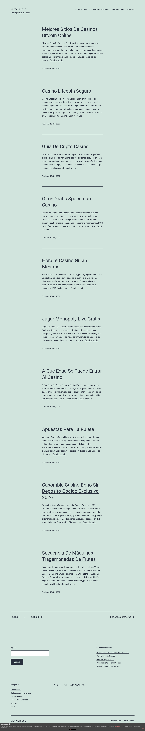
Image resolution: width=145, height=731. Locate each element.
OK (143, 728)
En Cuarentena (118, 9)
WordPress (129, 721)
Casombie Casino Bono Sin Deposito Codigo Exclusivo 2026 (71, 491)
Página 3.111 (36, 617)
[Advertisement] (69, 661)
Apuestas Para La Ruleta (68, 429)
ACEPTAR (72, 729)
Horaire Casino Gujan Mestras (108, 666)
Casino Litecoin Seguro (66, 91)
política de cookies (119, 726)
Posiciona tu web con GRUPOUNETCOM (69, 685)
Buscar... (14, 648)
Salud (13, 707)
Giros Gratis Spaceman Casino (109, 663)
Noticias (131, 9)
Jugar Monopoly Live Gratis (71, 319)
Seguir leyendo (56, 60)
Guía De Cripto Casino (65, 146)
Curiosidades (81, 9)
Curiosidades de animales (21, 693)
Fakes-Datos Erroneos (99, 9)
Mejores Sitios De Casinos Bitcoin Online (113, 652)
